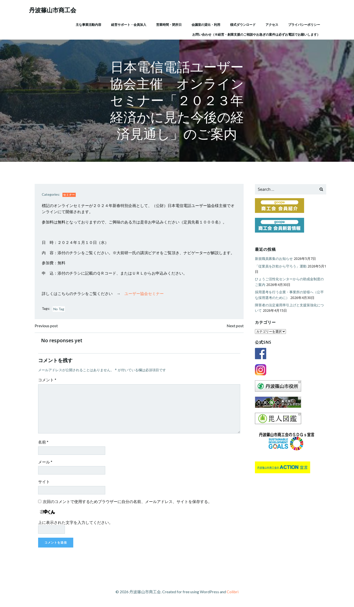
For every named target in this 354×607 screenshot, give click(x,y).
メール (46, 462)
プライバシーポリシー (304, 24)
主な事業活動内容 (88, 24)
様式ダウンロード (242, 24)
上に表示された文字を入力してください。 (76, 523)
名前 (44, 442)
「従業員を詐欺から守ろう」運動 (280, 266)
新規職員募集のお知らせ (274, 258)
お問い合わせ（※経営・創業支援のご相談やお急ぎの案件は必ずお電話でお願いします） (256, 34)
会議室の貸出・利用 (205, 24)
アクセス (271, 24)
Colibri (232, 592)
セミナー (69, 195)
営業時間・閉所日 (168, 24)
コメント (48, 380)
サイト (44, 482)
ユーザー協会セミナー (144, 294)
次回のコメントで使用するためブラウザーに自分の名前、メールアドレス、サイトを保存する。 (127, 502)
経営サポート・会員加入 (128, 24)
